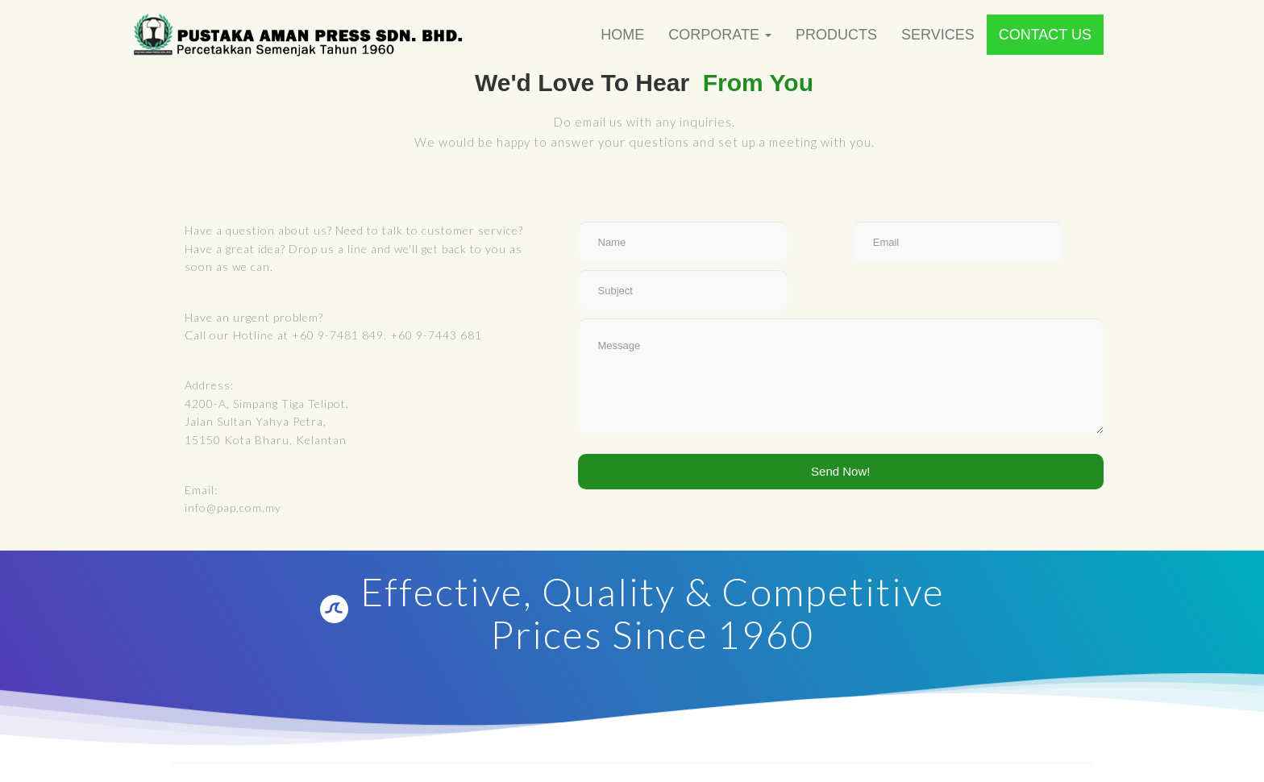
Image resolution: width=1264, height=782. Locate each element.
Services (938, 35)
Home (622, 35)
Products (836, 35)
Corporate (719, 35)
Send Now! (840, 471)
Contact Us (1045, 35)
